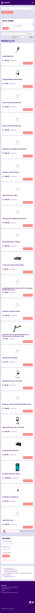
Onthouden (6, 552)
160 (15, 531)
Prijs (26, 37)
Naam (20, 37)
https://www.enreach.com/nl (9, 592)
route (2, 590)
